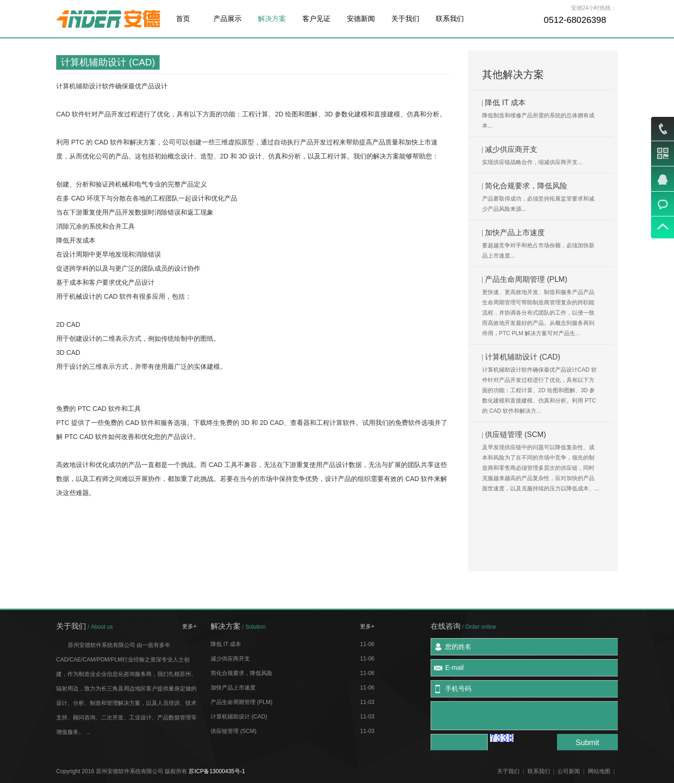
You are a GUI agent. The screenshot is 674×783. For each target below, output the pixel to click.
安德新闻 (361, 18)
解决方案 (272, 18)
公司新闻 (568, 771)
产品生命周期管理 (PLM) (526, 279)
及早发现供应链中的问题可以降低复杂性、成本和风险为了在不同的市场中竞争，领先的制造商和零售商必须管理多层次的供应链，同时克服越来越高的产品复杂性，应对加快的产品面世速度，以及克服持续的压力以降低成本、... (540, 468)
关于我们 (405, 18)
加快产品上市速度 (515, 233)
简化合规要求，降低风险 (526, 186)
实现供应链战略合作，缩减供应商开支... (532, 162)
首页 (183, 18)
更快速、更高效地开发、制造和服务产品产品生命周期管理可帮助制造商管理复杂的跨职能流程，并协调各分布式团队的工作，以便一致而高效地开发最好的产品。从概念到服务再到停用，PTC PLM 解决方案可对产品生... (538, 313)
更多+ (189, 626)
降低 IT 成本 (505, 103)
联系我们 (450, 18)
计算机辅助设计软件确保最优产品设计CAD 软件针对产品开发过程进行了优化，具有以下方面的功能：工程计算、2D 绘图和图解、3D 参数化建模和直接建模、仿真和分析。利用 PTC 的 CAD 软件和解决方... (539, 390)
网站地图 (599, 771)
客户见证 (316, 18)
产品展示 (227, 18)
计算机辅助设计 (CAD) (522, 357)
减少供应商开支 (511, 149)
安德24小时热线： (593, 8)
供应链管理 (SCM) (515, 434)
